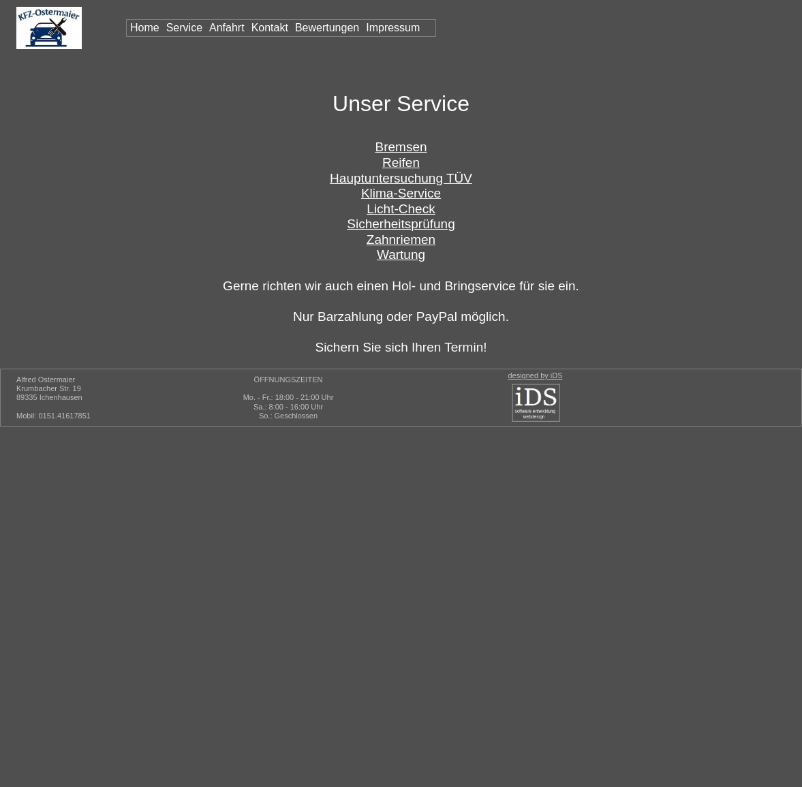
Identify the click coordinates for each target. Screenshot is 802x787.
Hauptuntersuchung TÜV (401, 178)
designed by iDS (535, 375)
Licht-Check (401, 209)
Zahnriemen (401, 239)
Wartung (401, 254)
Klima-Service (401, 193)
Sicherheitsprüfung (400, 224)
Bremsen (401, 147)
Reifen (401, 162)
